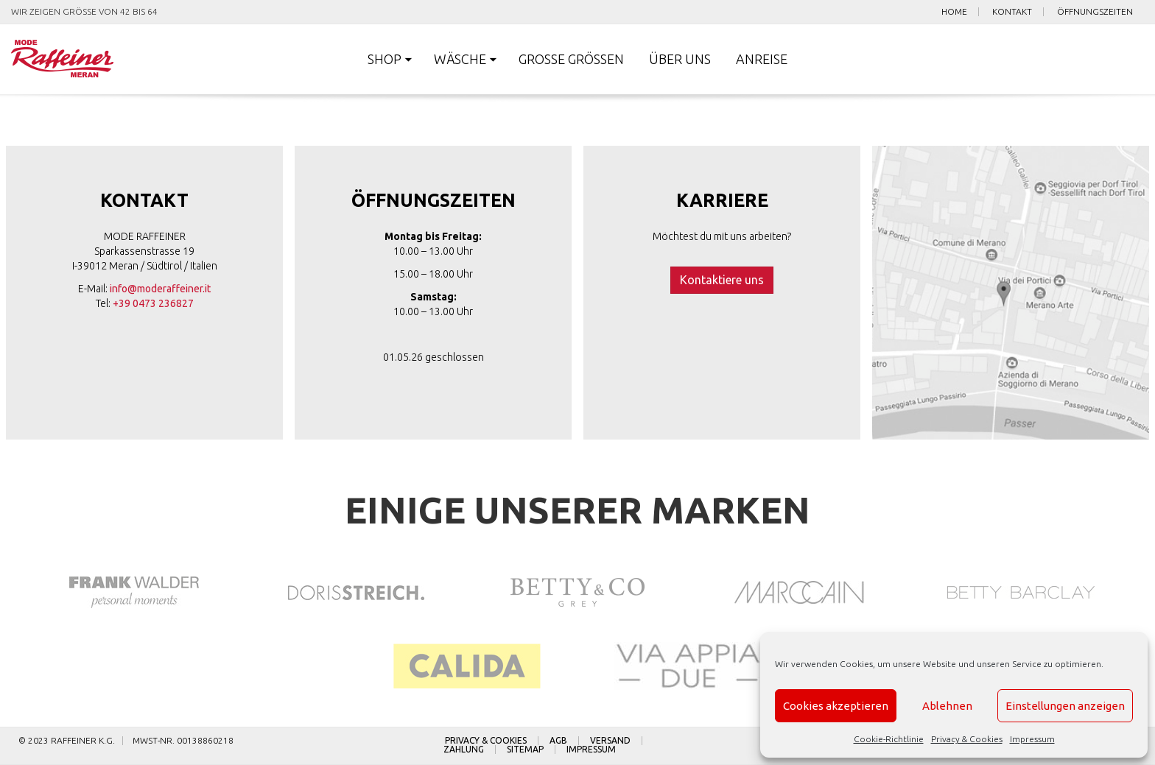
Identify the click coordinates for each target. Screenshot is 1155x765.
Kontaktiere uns (722, 279)
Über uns (680, 59)
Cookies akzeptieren (835, 705)
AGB (558, 740)
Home (954, 11)
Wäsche (460, 59)
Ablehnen (947, 705)
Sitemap (525, 749)
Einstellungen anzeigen (1065, 705)
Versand (610, 740)
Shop (384, 59)
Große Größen (571, 59)
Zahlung (463, 749)
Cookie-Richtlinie (889, 739)
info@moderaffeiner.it (160, 289)
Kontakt (1012, 11)
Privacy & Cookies (967, 739)
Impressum (1032, 739)
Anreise (761, 59)
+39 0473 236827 (153, 303)
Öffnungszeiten (1095, 11)
